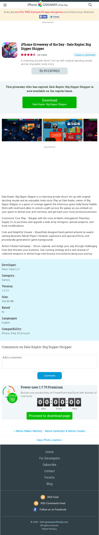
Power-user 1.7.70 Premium (42, 387)
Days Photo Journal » (49, 440)
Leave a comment (85, 54)
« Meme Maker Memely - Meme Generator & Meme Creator (49, 431)
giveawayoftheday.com (56, 522)
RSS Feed (53, 497)
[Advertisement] (49, 32)
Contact (49, 471)
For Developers (49, 458)
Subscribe (49, 464)
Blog (49, 484)
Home (49, 452)
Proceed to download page (49, 416)
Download (49, 102)
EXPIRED (49, 71)
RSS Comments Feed (53, 503)
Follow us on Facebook (53, 509)
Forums (49, 477)
